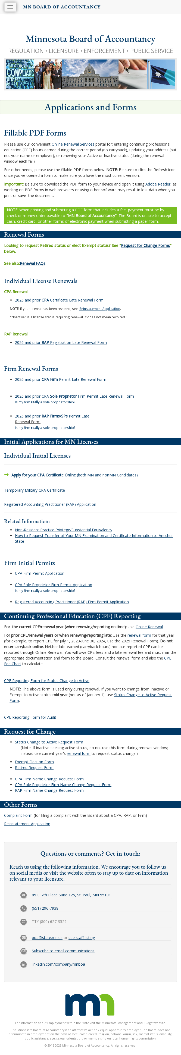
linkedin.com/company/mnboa (58, 964)
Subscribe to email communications (63, 950)
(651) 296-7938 (45, 908)
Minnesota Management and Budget (128, 1023)
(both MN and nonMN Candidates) (74, 475)
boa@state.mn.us (47, 937)
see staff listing (81, 937)
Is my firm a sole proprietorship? (45, 402)
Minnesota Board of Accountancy (90, 38)
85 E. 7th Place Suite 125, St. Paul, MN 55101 (71, 894)
